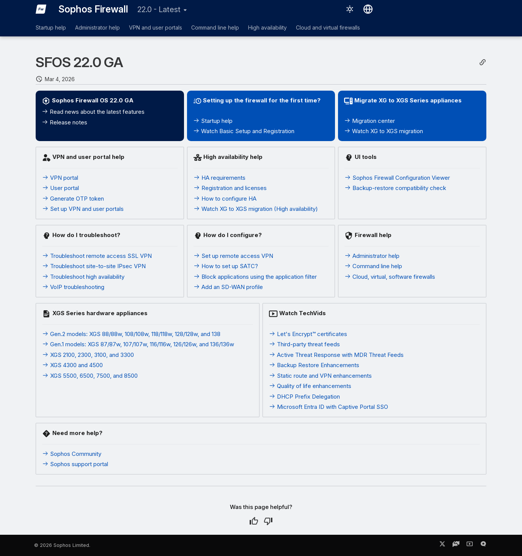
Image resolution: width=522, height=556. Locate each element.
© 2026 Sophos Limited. (62, 545)
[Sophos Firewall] (41, 9)
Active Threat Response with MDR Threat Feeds (336, 354)
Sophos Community (71, 453)
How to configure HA (224, 198)
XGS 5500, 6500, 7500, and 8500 (90, 375)
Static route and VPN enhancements (320, 375)
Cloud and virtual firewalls (328, 27)
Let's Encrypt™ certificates (308, 334)
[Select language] (368, 9)
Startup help (51, 27)
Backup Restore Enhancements (314, 365)
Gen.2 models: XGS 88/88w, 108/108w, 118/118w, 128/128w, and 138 (131, 334)
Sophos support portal (75, 464)
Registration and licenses (230, 188)
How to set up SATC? (225, 266)
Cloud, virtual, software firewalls (389, 276)
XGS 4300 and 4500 (72, 365)
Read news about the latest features (93, 111)
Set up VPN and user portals (83, 208)
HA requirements (219, 177)
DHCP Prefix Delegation (304, 396)
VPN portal (60, 177)
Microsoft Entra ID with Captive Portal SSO (328, 406)
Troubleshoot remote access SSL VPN (97, 255)
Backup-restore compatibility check (395, 188)
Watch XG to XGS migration (383, 131)
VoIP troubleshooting (73, 287)
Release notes (64, 122)
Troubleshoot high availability (83, 276)
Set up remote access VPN (233, 255)
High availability (267, 27)
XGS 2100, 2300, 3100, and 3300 (88, 354)
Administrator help (97, 27)
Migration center (369, 120)
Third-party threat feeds (304, 344)
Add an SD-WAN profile (228, 287)
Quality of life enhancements (310, 386)
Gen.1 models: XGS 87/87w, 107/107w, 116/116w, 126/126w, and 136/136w (138, 344)
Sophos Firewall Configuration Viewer (397, 177)
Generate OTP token (73, 198)
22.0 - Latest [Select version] (159, 9)
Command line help (215, 27)
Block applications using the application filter (255, 276)
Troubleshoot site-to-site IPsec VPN (94, 266)
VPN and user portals (155, 27)
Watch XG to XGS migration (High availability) (255, 208)
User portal (60, 188)
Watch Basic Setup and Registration (243, 131)
